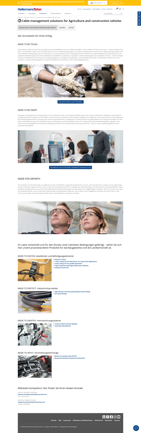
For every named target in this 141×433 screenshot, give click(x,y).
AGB (59, 420)
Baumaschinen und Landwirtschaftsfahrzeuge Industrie (37, 27)
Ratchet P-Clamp (60, 259)
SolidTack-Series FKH (62, 268)
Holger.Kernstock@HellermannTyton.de (31, 402)
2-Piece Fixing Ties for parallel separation (68, 263)
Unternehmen (56, 13)
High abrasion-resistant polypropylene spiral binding (72, 292)
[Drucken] (139, 20)
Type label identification (63, 326)
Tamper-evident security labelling (66, 324)
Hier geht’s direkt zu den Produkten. (70, 102)
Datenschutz (98, 420)
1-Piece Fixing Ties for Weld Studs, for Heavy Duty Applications (76, 261)
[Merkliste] (139, 24)
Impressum (67, 420)
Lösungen (31, 13)
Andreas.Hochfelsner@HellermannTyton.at (32, 394)
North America (97, 3)
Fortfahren (115, 3)
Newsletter (108, 420)
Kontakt (71, 27)
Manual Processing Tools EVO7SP (66, 356)
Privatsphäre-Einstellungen (68, 427)
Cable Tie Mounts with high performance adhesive (71, 266)
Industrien (43, 13)
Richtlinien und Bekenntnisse (83, 420)
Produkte (21, 13)
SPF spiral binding (61, 294)
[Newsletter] (139, 17)
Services (67, 13)
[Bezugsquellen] (139, 13)
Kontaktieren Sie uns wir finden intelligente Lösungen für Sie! (70, 167)
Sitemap (117, 420)
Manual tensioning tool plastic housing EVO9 (70, 358)
